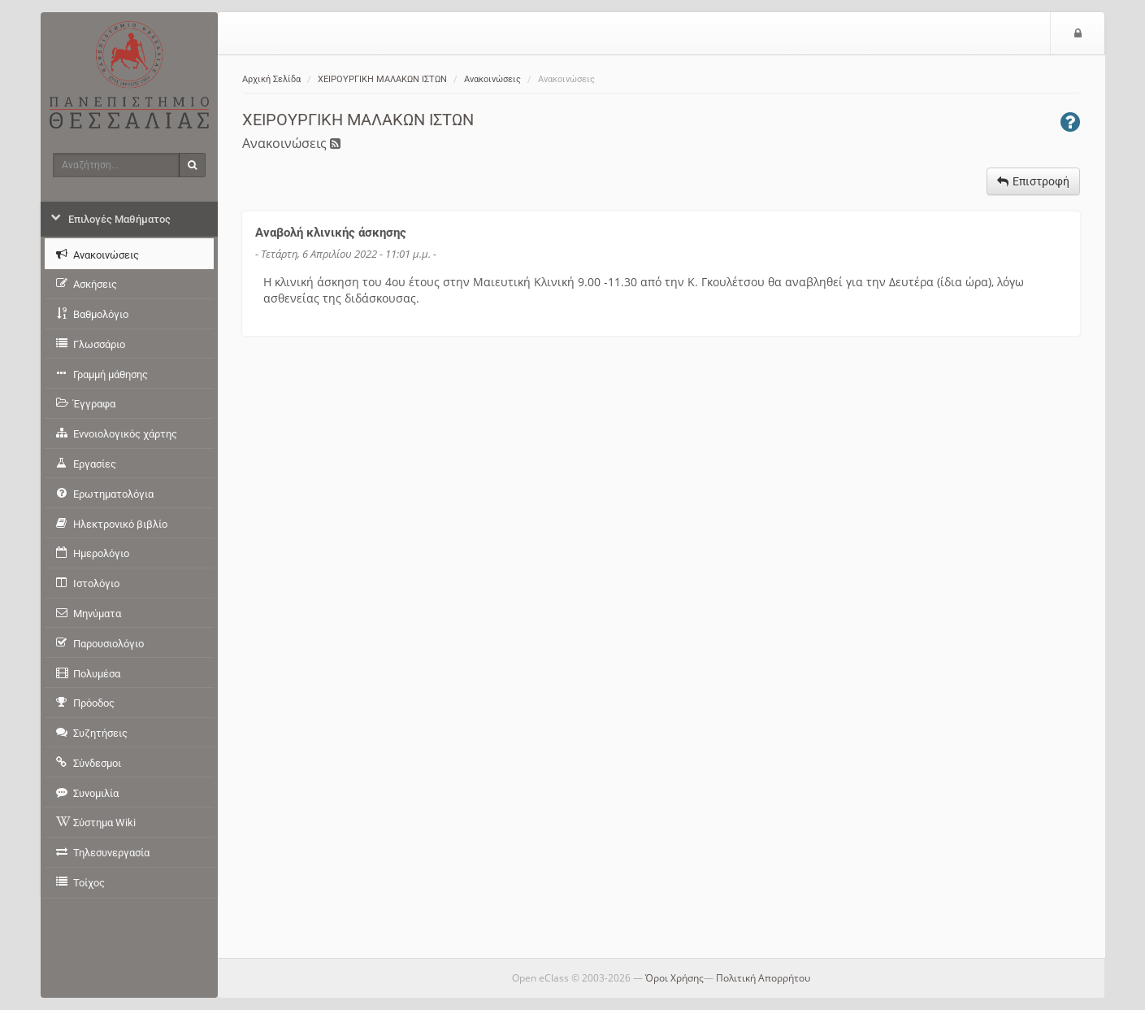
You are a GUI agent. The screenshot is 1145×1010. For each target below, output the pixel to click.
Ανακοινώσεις (492, 79)
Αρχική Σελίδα (271, 79)
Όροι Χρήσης (674, 978)
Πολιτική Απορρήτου (763, 978)
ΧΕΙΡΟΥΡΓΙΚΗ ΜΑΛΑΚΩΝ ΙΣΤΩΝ (382, 79)
